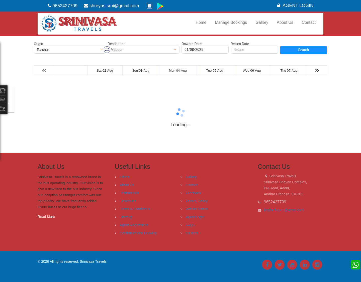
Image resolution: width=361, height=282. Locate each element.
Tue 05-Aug (214, 70)
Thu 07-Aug (289, 70)
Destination (117, 44)
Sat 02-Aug (105, 70)
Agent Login (295, 5)
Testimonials (129, 193)
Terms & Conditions (135, 209)
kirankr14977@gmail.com (284, 210)
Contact (309, 22)
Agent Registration (134, 225)
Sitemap (126, 217)
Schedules (128, 201)
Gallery (261, 22)
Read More (46, 217)
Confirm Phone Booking (138, 233)
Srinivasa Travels (93, 261)
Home (201, 22)
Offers (124, 177)
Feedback (193, 193)
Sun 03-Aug (140, 70)
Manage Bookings (231, 22)
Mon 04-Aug (178, 70)
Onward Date (192, 44)
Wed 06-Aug (252, 70)
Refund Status (197, 209)
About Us (285, 22)
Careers (192, 233)
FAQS (190, 225)
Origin (38, 44)
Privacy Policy (196, 201)
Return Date (240, 44)
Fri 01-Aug (70, 70)
